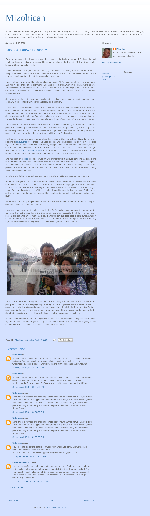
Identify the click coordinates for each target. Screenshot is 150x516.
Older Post (89, 500)
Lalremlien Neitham (21, 462)
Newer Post (13, 500)
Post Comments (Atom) (57, 507)
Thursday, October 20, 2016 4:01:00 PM (30, 481)
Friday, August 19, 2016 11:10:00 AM (29, 456)
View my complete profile (113, 63)
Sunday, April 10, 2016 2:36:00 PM (28, 412)
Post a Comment (17, 487)
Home (51, 500)
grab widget (107, 76)
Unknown (17, 354)
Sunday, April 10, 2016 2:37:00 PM (28, 437)
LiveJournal (21, 142)
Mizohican (25, 18)
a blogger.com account (31, 150)
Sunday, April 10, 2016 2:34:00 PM (28, 368)
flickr (26, 159)
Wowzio (105, 73)
